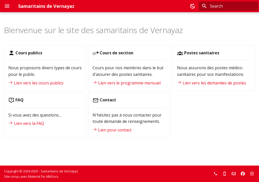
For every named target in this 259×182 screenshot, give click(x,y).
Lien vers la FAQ (26, 123)
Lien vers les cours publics (35, 83)
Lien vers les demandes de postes (211, 83)
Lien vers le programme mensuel (127, 83)
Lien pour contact (112, 130)
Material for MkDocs (43, 176)
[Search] (228, 6)
